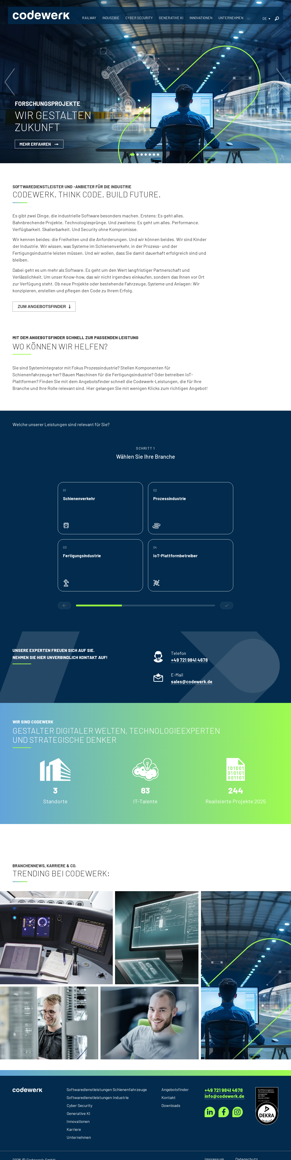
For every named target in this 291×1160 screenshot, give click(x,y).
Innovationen (78, 1121)
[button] (266, 18)
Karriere (74, 1129)
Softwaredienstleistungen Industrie (98, 1097)
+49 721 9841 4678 (224, 1090)
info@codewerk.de (224, 1096)
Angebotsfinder (175, 1089)
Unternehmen (79, 1137)
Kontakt (168, 1097)
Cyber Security (79, 1105)
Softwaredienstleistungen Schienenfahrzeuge (107, 1089)
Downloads (170, 1105)
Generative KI (78, 1113)
